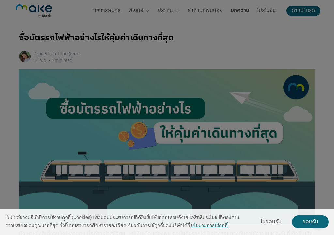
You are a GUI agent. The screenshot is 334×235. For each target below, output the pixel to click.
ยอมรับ (310, 222)
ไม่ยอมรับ (271, 222)
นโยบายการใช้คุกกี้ (209, 225)
